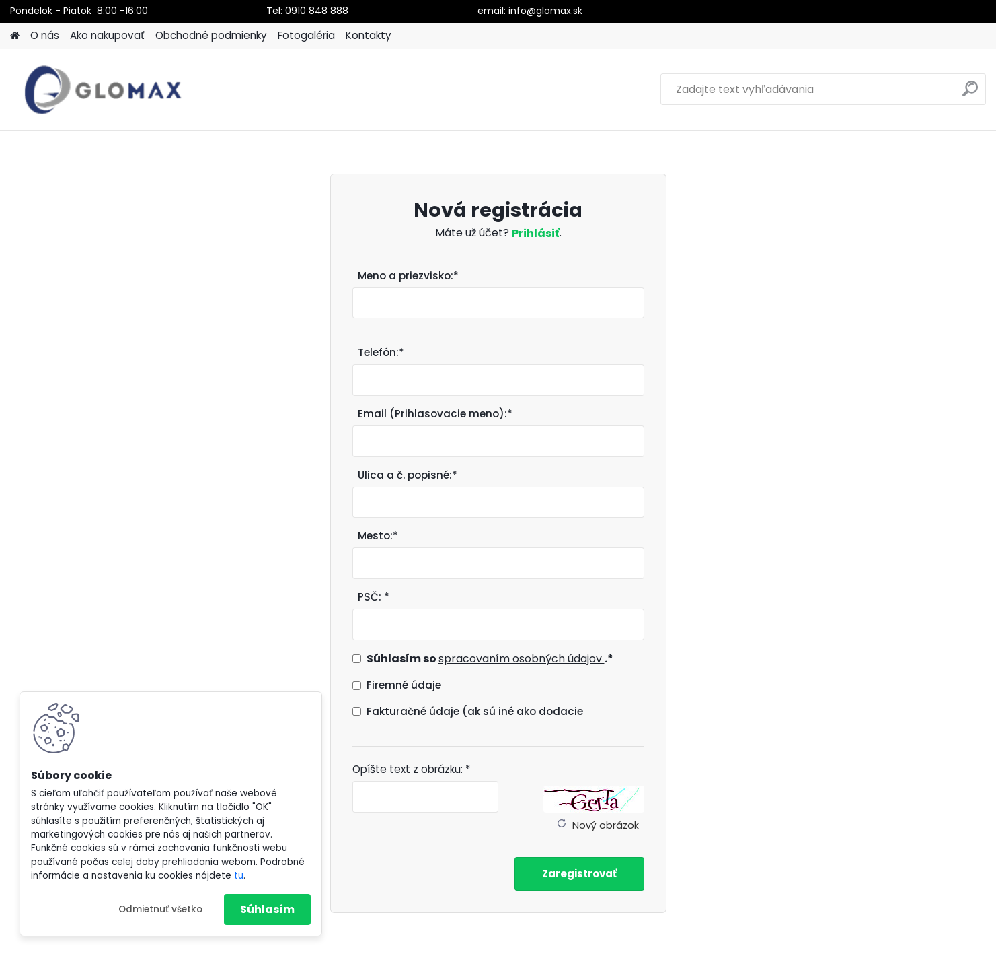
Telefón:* (381, 352)
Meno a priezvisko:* (408, 276)
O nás (44, 35)
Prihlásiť (536, 233)
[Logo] (102, 89)
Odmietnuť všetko (160, 909)
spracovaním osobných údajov (521, 659)
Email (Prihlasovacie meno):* (435, 414)
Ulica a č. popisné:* (407, 475)
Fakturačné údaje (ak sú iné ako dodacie (475, 711)
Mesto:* (378, 535)
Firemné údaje (404, 685)
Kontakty (368, 35)
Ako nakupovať (107, 35)
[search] (970, 94)
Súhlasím (267, 909)
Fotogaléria (306, 35)
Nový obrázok (605, 825)
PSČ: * (373, 597)
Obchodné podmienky (211, 35)
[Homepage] (15, 36)
